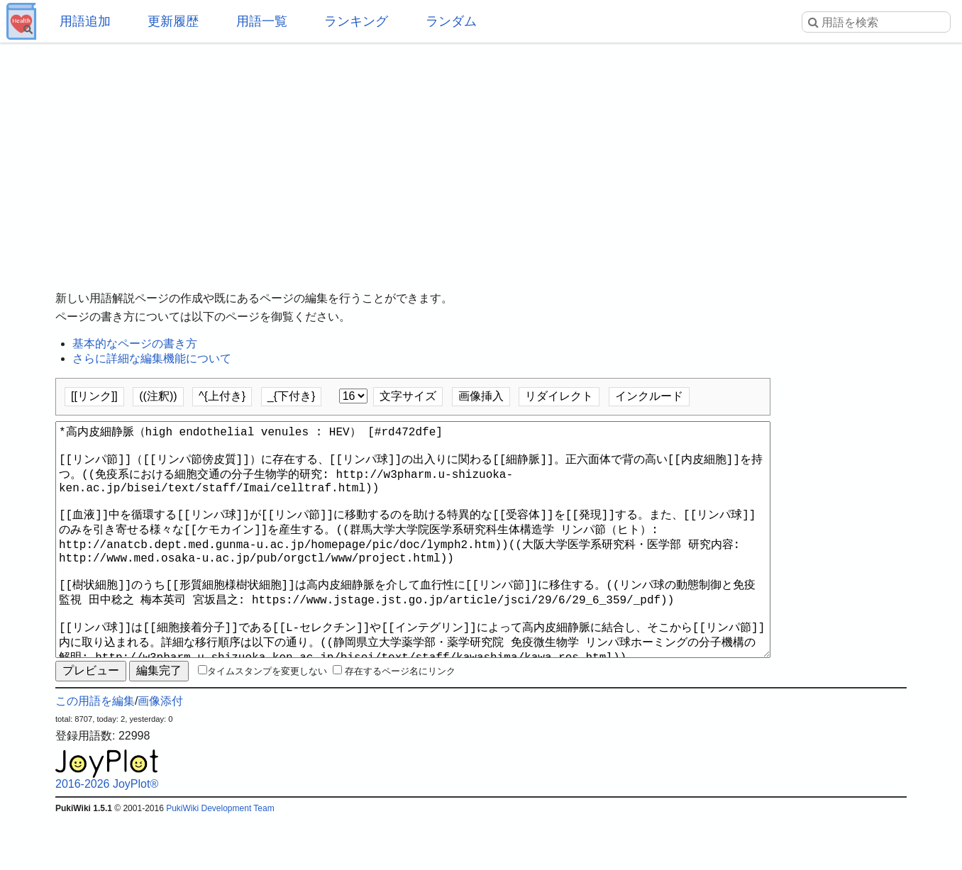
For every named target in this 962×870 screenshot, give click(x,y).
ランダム (451, 21)
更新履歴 (173, 21)
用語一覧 (261, 21)
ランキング (356, 21)
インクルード (649, 396)
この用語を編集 (95, 752)
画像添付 (160, 752)
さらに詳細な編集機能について (151, 358)
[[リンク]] (94, 396)
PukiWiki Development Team (220, 859)
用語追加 (85, 21)
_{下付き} (291, 396)
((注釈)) (158, 396)
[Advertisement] (481, 156)
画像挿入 (481, 396)
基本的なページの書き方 (134, 344)
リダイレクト (559, 396)
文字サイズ (408, 396)
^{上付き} (222, 396)
